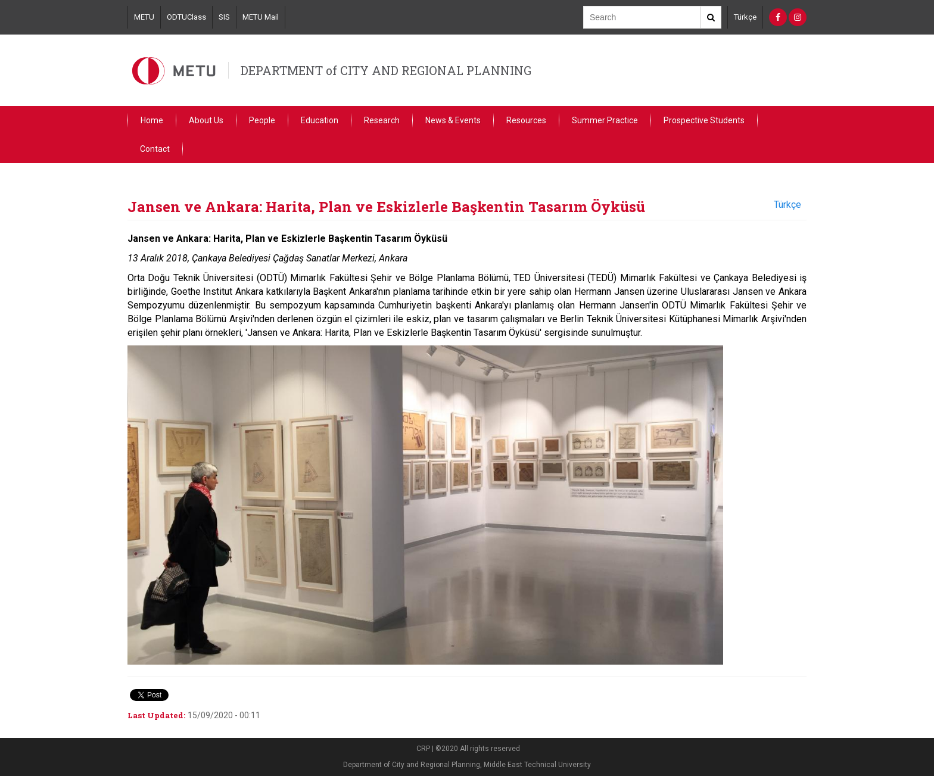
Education (319, 120)
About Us (206, 120)
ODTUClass (186, 17)
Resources (526, 120)
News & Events (453, 120)
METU (144, 17)
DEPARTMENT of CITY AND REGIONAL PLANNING (386, 70)
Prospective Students (704, 120)
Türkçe (745, 17)
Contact (155, 149)
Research (382, 120)
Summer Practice (605, 120)
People (262, 120)
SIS (224, 17)
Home (152, 120)
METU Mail (260, 17)
